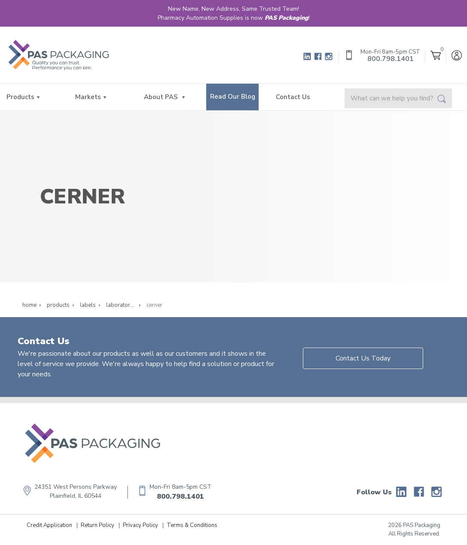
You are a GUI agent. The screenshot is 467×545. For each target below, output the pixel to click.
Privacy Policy (140, 525)
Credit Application (49, 525)
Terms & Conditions (192, 525)
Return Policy (97, 525)
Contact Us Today (363, 358)
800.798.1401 (180, 496)
